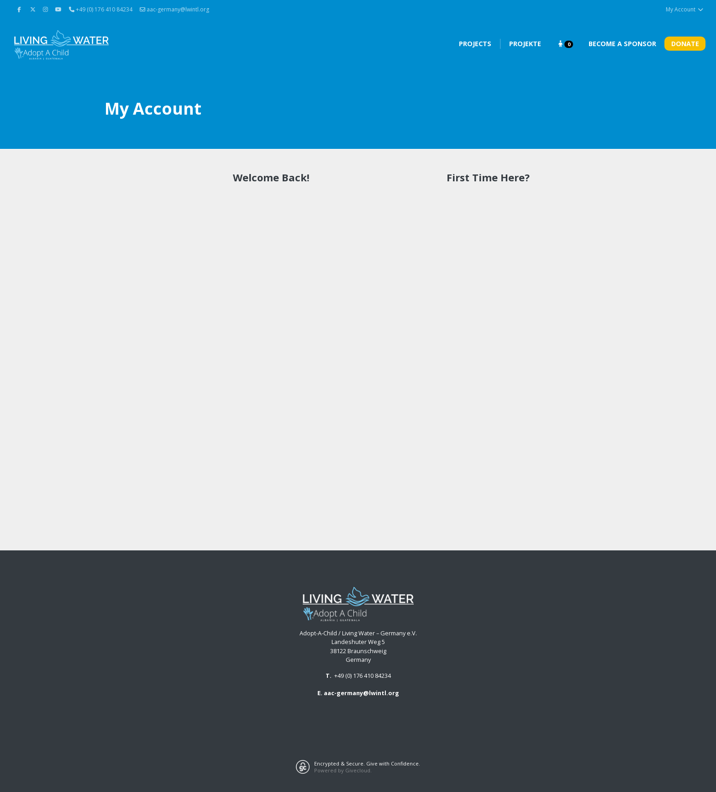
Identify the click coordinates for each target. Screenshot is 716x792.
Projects (475, 43)
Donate (685, 43)
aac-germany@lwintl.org (174, 9)
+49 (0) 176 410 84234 (362, 675)
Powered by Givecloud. (343, 770)
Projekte (525, 43)
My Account (685, 9)
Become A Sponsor (622, 43)
